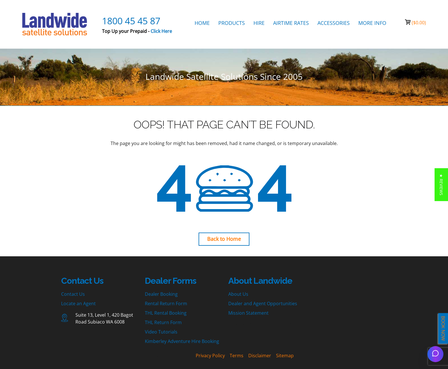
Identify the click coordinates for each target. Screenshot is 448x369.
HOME (202, 22)
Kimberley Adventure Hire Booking (182, 341)
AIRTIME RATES (291, 22)
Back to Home (224, 238)
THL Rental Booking (166, 313)
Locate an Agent (78, 303)
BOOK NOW (443, 328)
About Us (238, 294)
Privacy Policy (210, 355)
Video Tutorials (161, 332)
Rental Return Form (166, 303)
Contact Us (73, 294)
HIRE (259, 22)
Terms (236, 355)
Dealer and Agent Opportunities (262, 303)
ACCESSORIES (333, 22)
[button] (441, 184)
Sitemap (285, 355)
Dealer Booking (161, 294)
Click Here (161, 31)
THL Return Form (163, 322)
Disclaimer (259, 355)
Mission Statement (248, 313)
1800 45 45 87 (131, 21)
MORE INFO (372, 22)
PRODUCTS (231, 22)
